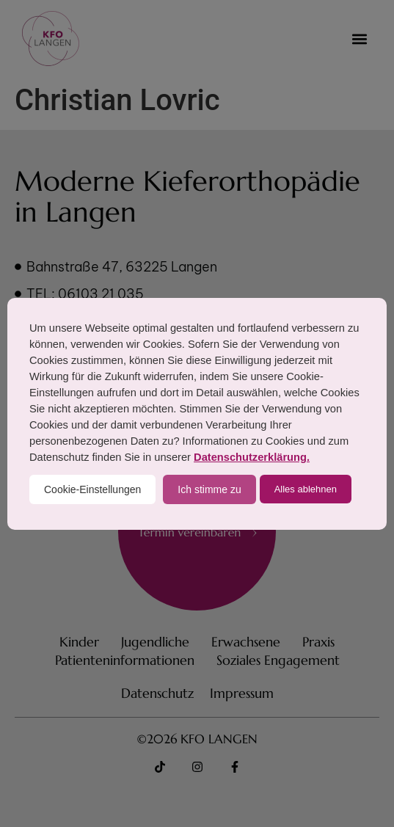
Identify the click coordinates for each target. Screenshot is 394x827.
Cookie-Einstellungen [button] (92, 489)
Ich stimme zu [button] (209, 489)
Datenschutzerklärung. (252, 457)
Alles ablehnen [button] (305, 489)
